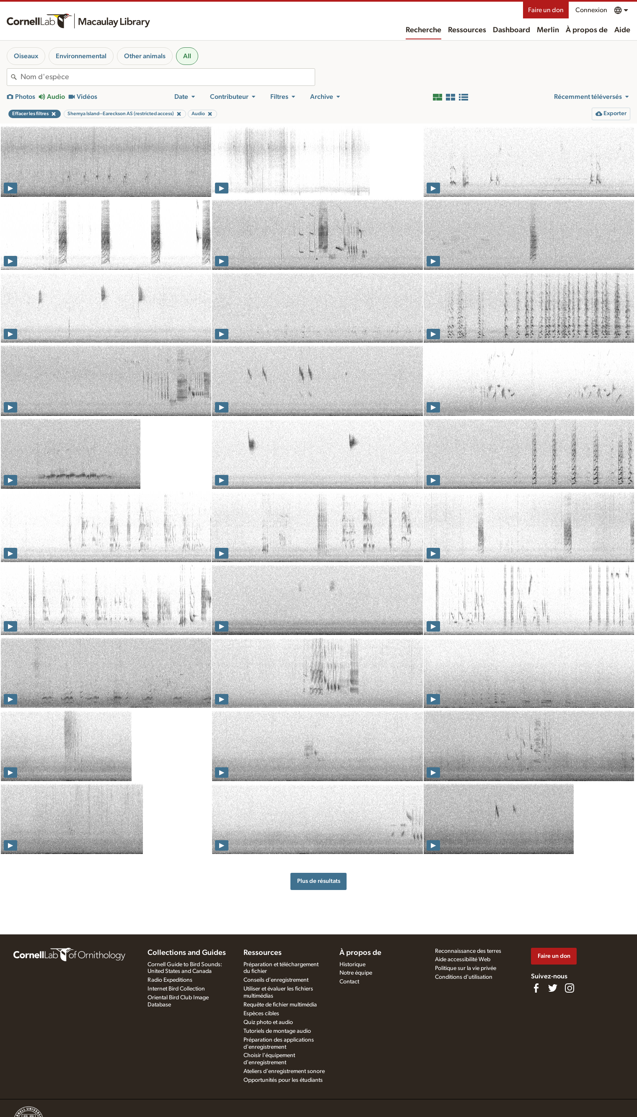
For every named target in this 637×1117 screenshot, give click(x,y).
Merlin (548, 30)
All (187, 56)
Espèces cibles (261, 1013)
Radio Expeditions (170, 980)
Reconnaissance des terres (468, 951)
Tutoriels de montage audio (277, 1031)
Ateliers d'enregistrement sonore (284, 1071)
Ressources (467, 30)
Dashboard (511, 30)
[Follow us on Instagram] (569, 988)
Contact (349, 982)
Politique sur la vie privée (465, 968)
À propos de (587, 30)
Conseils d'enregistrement (275, 980)
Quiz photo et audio (268, 1022)
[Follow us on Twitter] (553, 988)
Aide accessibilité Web (462, 959)
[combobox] (168, 77)
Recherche (423, 30)
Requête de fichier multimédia (280, 1005)
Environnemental (81, 56)
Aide (622, 30)
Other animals (145, 56)
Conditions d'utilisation (463, 977)
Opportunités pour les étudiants (283, 1080)
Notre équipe (355, 973)
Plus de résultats (318, 881)
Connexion (591, 10)
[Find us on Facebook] (536, 988)
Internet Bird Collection (176, 989)
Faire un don (546, 10)
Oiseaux (26, 56)
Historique (352, 964)
